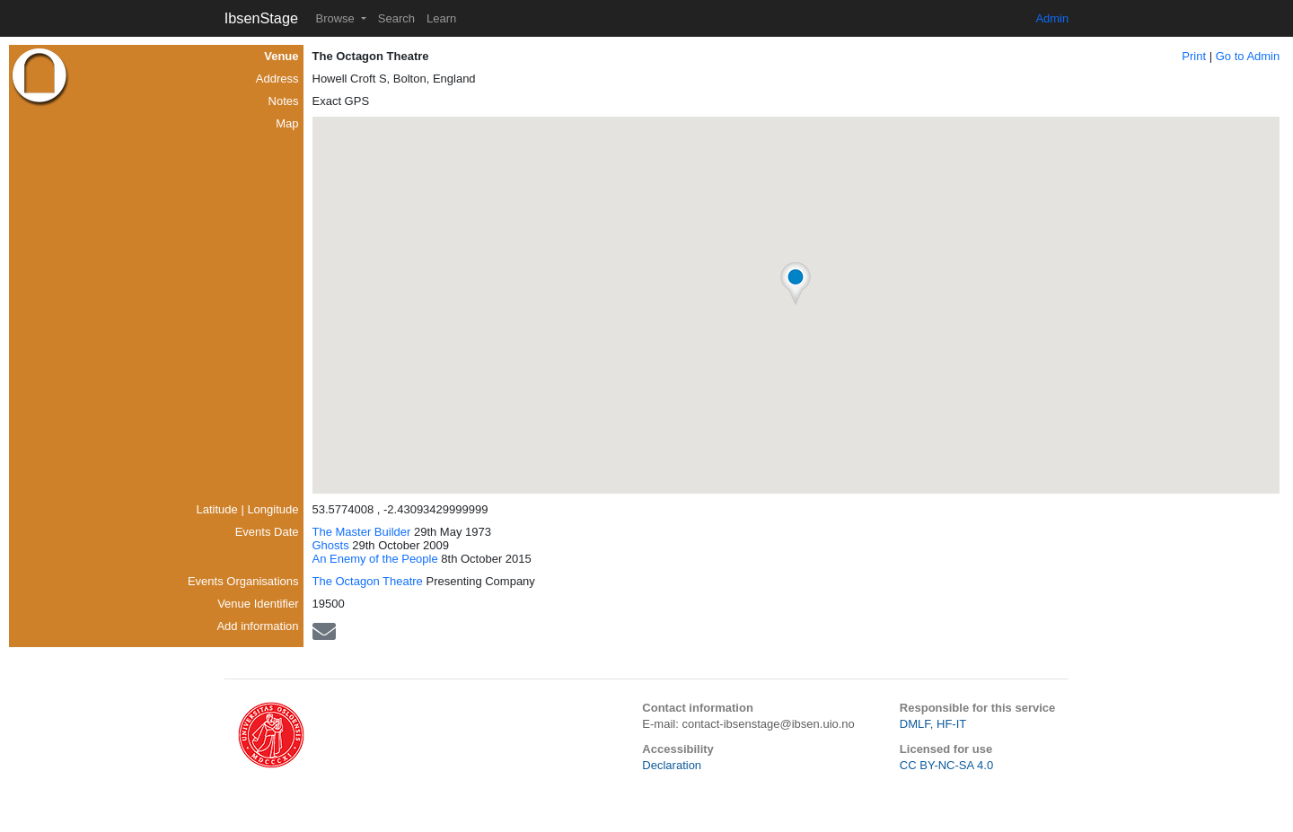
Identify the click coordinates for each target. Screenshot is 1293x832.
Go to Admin (1248, 56)
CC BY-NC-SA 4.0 (946, 765)
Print (1194, 56)
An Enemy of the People (375, 558)
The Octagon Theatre (367, 581)
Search (396, 18)
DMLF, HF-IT (933, 724)
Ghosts (330, 545)
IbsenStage (261, 18)
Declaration (671, 765)
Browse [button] (336, 18)
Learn (441, 18)
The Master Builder (361, 532)
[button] (795, 283)
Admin (1052, 18)
